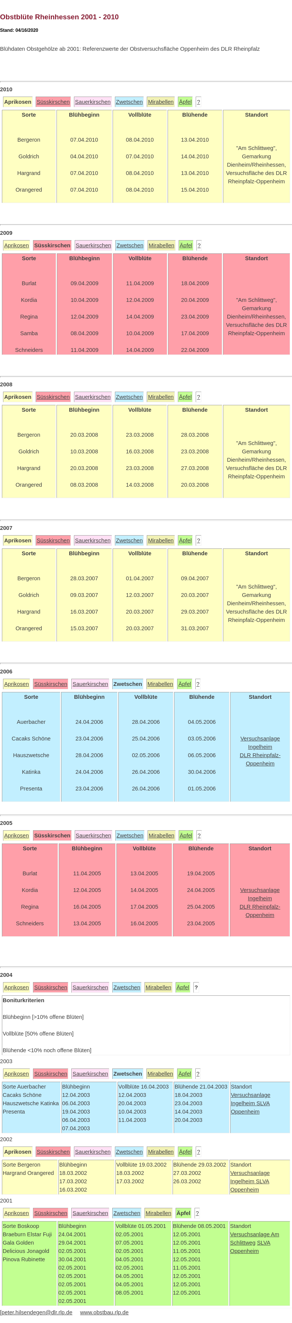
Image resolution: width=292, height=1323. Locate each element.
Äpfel (185, 102)
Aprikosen (16, 245)
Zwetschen (129, 102)
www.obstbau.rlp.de (104, 1312)
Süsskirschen (53, 102)
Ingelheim (244, 1103)
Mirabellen (161, 102)
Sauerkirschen (93, 102)
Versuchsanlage (250, 1095)
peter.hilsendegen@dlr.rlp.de (37, 1312)
